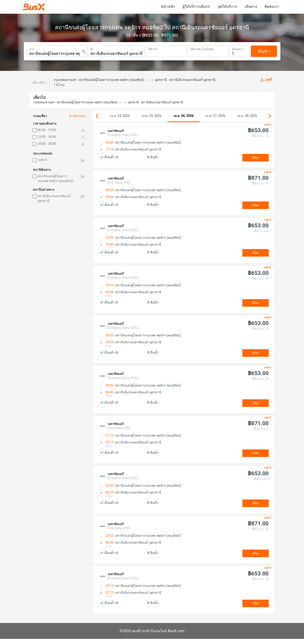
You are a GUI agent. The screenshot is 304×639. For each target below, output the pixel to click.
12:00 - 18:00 (47, 137)
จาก (31, 49)
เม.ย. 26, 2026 (183, 116)
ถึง (91, 49)
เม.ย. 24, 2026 (120, 116)
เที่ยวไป (152, 49)
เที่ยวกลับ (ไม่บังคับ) (202, 49)
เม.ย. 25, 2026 (151, 116)
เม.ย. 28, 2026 (247, 116)
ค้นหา (264, 51)
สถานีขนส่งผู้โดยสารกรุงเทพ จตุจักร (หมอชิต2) (55, 178)
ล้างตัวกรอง (77, 116)
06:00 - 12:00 (47, 130)
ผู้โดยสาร (237, 49)
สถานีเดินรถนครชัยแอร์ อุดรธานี (54, 198)
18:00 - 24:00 (47, 143)
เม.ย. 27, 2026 (215, 116)
